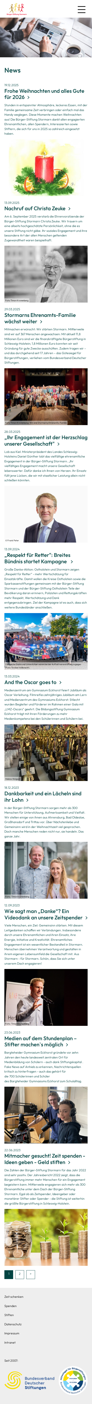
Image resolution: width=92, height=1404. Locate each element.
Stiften (9, 1315)
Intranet (10, 1342)
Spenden (10, 1306)
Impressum (11, 1333)
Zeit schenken (13, 1297)
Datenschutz (12, 1324)
